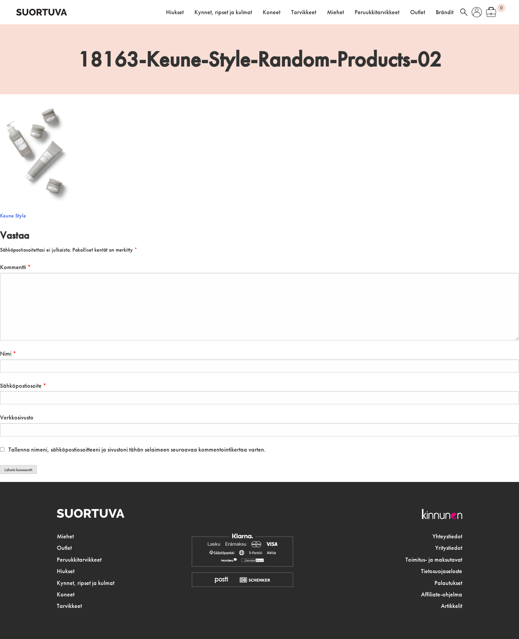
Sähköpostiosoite (23, 385)
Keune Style (13, 215)
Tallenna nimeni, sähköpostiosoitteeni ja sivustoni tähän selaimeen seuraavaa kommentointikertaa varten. (137, 449)
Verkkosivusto (16, 417)
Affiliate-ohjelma (441, 594)
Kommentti (15, 267)
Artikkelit (451, 606)
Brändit (444, 12)
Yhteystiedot (447, 536)
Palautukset (448, 583)
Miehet (335, 12)
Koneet (271, 12)
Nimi (8, 353)
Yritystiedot (448, 548)
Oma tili (477, 12)
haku (464, 12)
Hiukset (175, 12)
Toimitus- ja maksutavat (433, 559)
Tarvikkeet (303, 12)
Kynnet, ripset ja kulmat (223, 12)
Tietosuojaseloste (441, 571)
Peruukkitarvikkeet (377, 12)
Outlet (417, 12)
